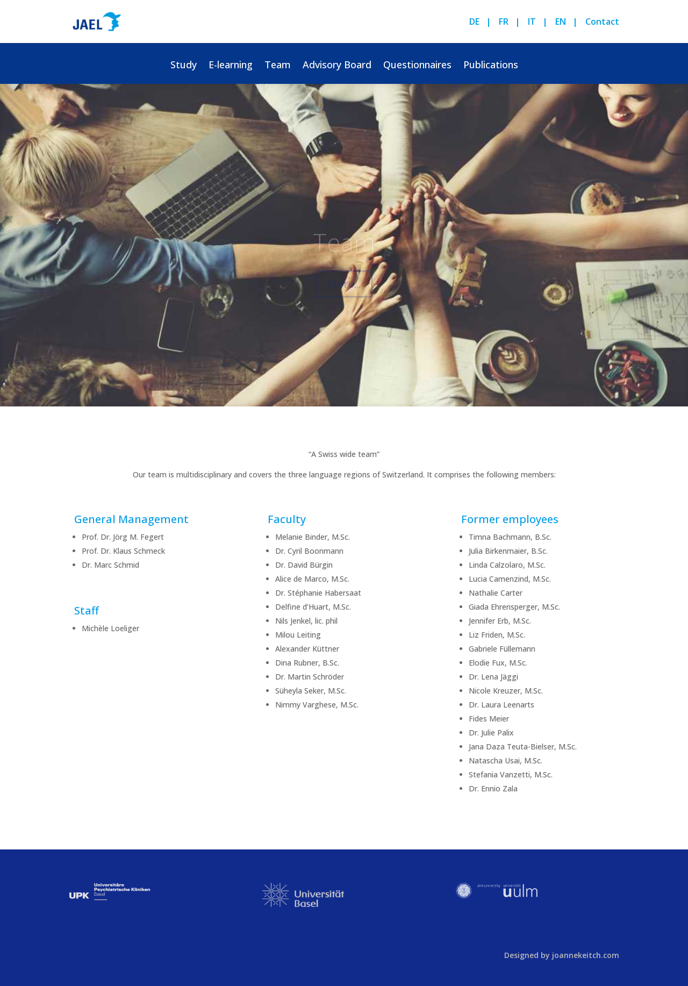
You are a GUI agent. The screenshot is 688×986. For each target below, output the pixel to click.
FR (503, 22)
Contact (602, 22)
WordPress (252, 971)
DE (474, 22)
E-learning (231, 66)
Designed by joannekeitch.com (561, 955)
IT (532, 22)
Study (183, 66)
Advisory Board (337, 66)
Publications (490, 66)
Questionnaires (417, 66)
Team (277, 66)
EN (560, 22)
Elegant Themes (146, 971)
